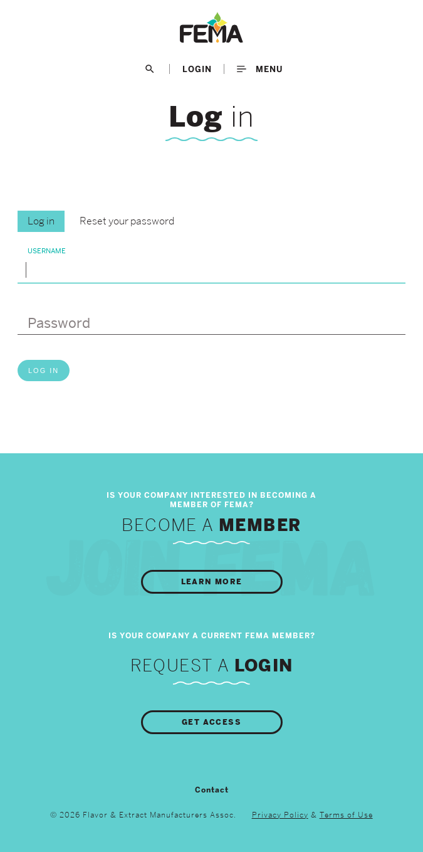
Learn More (212, 581)
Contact (212, 790)
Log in (41, 221)
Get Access (211, 722)
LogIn (197, 69)
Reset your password (127, 221)
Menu (260, 69)
